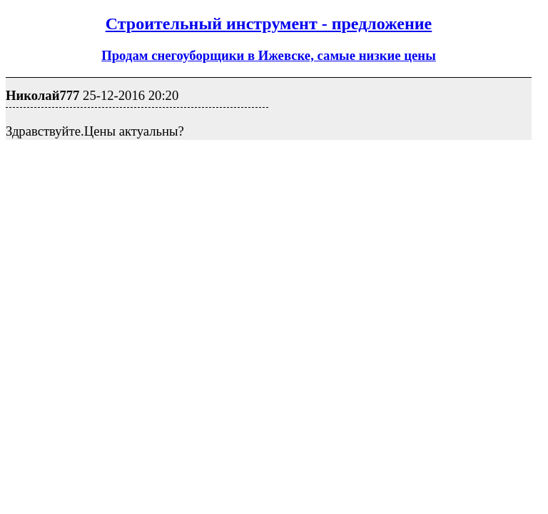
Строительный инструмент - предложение (269, 23)
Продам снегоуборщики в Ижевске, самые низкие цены (268, 55)
